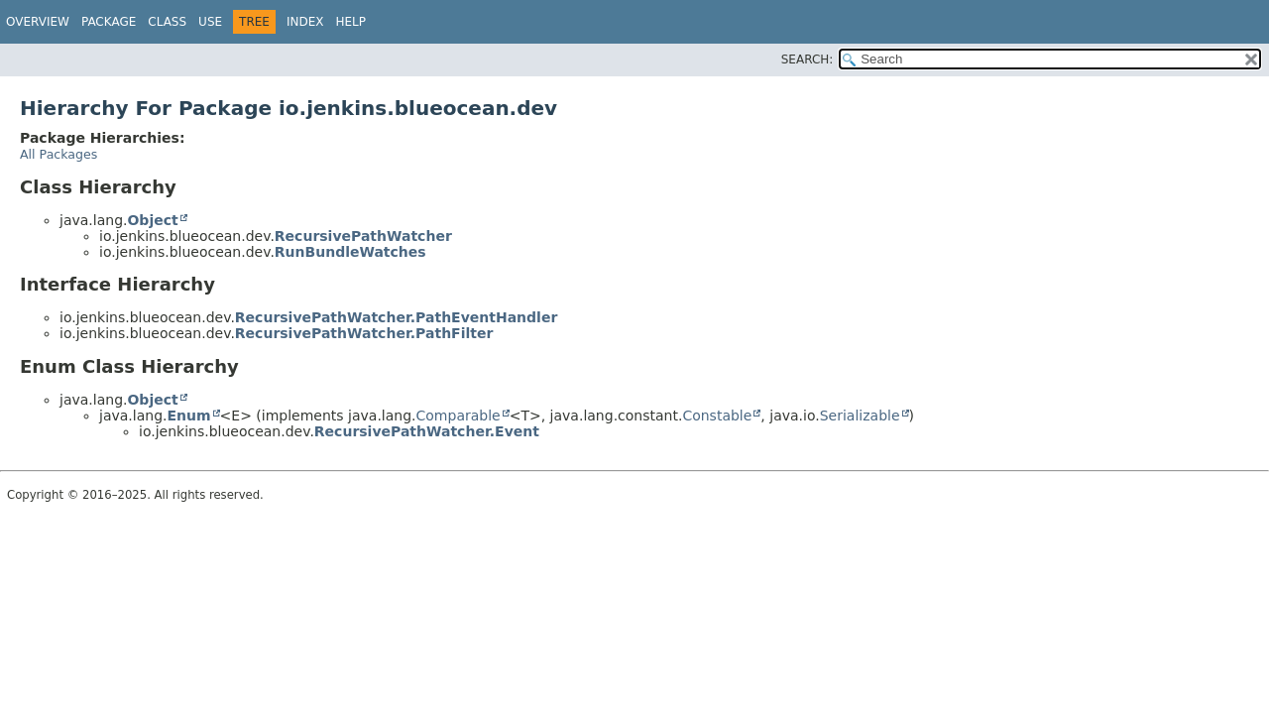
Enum (188, 415)
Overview (37, 22)
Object (152, 220)
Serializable (860, 415)
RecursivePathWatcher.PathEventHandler (396, 317)
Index (305, 22)
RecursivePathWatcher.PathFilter (364, 333)
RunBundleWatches (350, 252)
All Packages (58, 154)
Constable (716, 415)
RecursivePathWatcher (363, 236)
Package (108, 22)
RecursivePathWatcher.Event (426, 431)
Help (350, 22)
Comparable (458, 415)
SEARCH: (807, 59)
